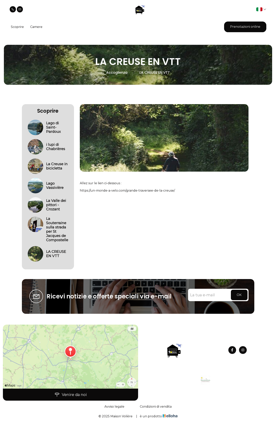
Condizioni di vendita (156, 406)
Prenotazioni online (245, 27)
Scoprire (17, 27)
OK (239, 295)
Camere (36, 27)
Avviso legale (114, 406)
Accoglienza (116, 72)
